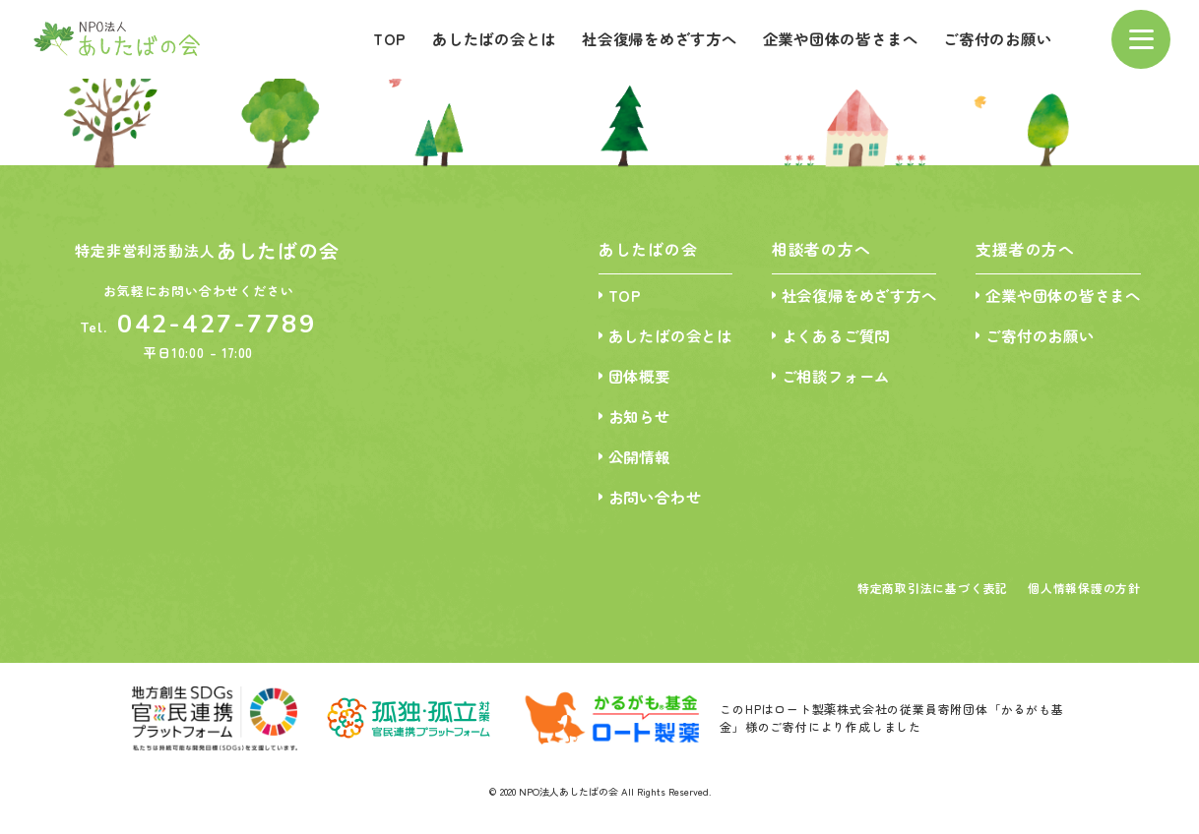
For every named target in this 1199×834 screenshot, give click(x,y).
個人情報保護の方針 (1084, 593)
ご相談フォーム (819, 377)
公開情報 (613, 459)
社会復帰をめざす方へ (637, 38)
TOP (354, 38)
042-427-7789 (217, 324)
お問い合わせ (629, 501)
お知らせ (613, 418)
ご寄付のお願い (994, 38)
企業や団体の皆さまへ (828, 38)
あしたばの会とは (463, 38)
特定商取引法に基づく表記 (932, 593)
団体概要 (613, 377)
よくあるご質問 (819, 337)
